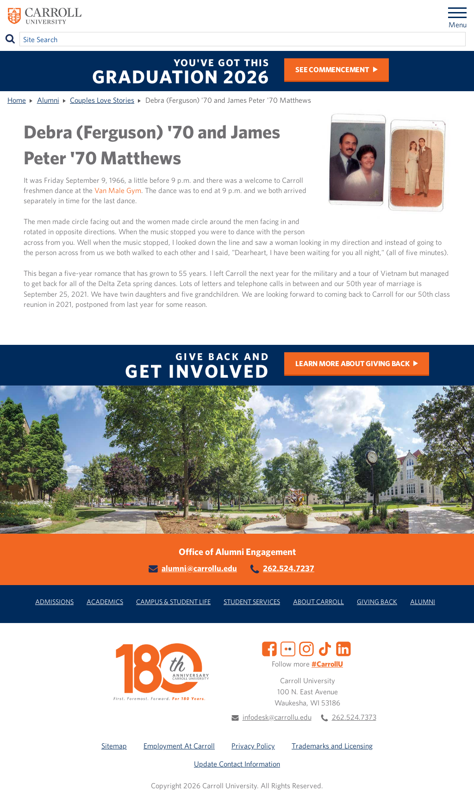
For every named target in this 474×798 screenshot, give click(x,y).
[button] (456, 780)
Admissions (54, 601)
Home (16, 100)
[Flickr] (288, 648)
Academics (105, 601)
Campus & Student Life (173, 601)
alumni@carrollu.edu (199, 568)
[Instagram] (306, 648)
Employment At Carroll (179, 746)
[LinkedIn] (343, 648)
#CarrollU (327, 664)
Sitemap (114, 746)
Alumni (48, 100)
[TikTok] (325, 648)
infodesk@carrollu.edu (277, 717)
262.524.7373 (354, 717)
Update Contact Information (237, 764)
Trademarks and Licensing (332, 746)
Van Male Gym (117, 190)
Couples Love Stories (102, 100)
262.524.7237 (288, 568)
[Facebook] (269, 648)
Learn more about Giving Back (352, 363)
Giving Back (377, 601)
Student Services (252, 601)
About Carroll (318, 601)
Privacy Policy (253, 746)
